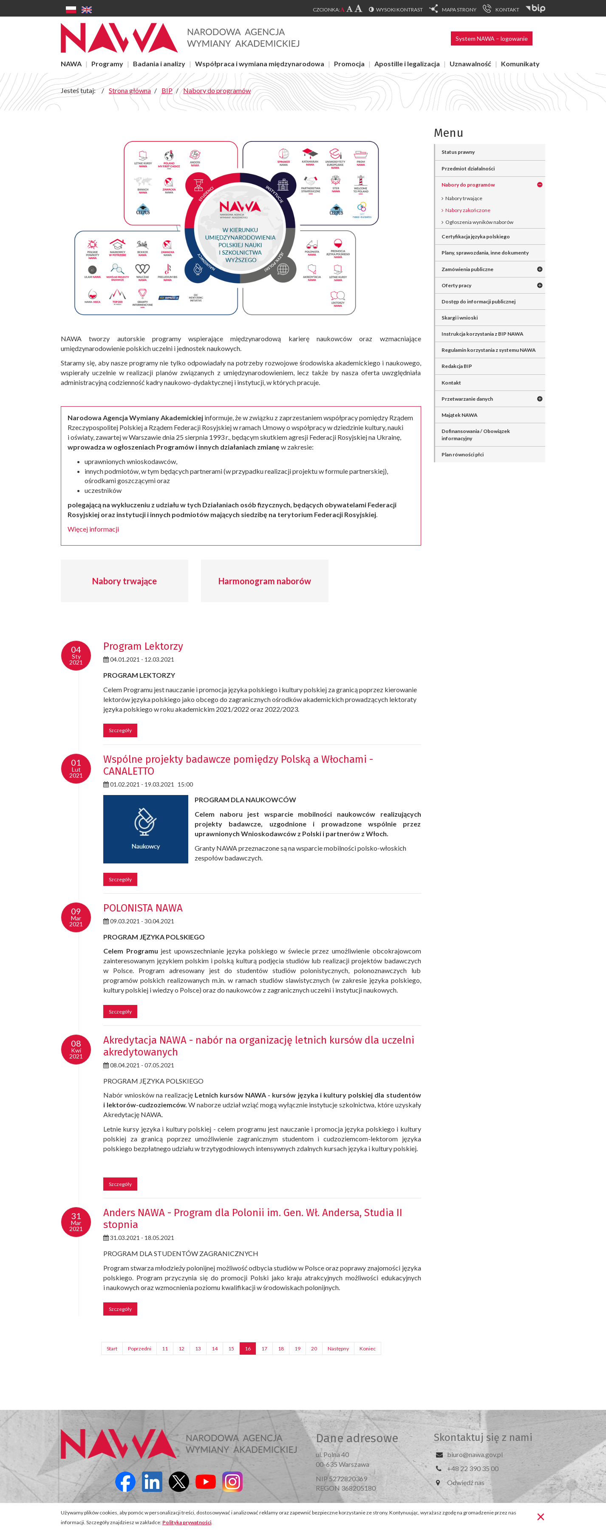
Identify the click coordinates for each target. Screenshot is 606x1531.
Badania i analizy (159, 63)
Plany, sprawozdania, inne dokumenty (485, 252)
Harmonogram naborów (264, 581)
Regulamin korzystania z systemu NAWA (489, 350)
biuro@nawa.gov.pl (475, 1454)
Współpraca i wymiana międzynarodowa (259, 63)
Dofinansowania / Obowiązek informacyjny (476, 434)
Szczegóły (120, 730)
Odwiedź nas (465, 1482)
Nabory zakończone (467, 210)
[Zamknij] (540, 1516)
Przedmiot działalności (468, 168)
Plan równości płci (463, 454)
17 (264, 1348)
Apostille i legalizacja (407, 63)
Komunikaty (520, 63)
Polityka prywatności (186, 1522)
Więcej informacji (93, 529)
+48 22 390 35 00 (472, 1468)
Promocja (349, 63)
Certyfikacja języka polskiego (476, 236)
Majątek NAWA (460, 415)
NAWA (71, 63)
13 (198, 1348)
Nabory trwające (124, 581)
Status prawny (458, 152)
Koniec (368, 1348)
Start (112, 1348)
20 (314, 1348)
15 (231, 1348)
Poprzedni (139, 1348)
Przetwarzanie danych (467, 399)
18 (281, 1348)
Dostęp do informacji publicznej (478, 301)
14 (215, 1348)
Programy (107, 63)
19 (297, 1348)
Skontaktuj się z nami (483, 1437)
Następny (338, 1348)
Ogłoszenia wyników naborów (479, 222)
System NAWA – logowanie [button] (492, 38)
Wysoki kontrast (399, 9)
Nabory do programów (468, 184)
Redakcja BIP (457, 366)
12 (181, 1348)
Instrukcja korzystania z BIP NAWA (483, 334)
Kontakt (451, 382)
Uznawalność (470, 63)
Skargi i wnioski (460, 317)
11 (165, 1348)
